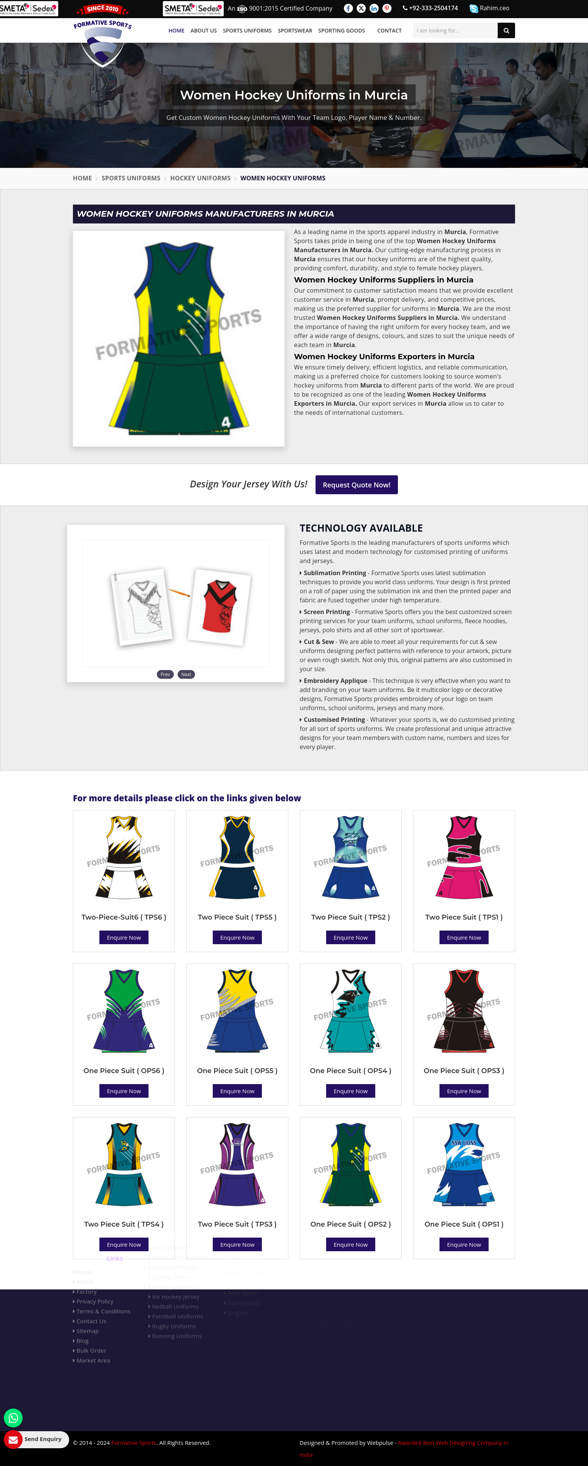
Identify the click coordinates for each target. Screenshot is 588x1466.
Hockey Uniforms (200, 178)
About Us (203, 30)
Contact (389, 30)
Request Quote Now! (357, 484)
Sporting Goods (342, 30)
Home (176, 30)
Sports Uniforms (247, 30)
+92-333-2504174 (430, 8)
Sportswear (295, 30)
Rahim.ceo (489, 8)
